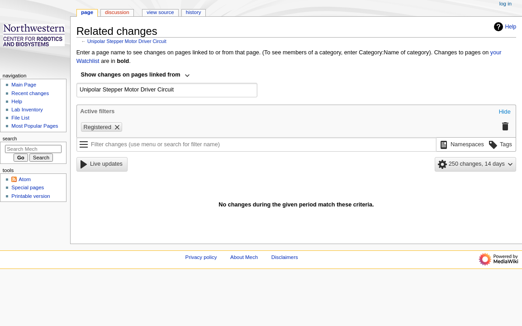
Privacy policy (201, 257)
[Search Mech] (33, 149)
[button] (505, 112)
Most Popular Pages (34, 126)
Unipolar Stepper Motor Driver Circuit (126, 41)
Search (10, 138)
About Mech (244, 257)
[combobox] (135, 75)
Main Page (23, 84)
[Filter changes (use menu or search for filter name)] (256, 144)
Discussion (117, 12)
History (193, 12)
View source (160, 12)
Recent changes (30, 93)
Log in (505, 3)
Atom (25, 179)
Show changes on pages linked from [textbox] (130, 75)
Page (87, 12)
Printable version (30, 196)
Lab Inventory (27, 109)
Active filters (97, 111)
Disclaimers (284, 257)
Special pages (27, 187)
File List (20, 117)
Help (504, 26)
